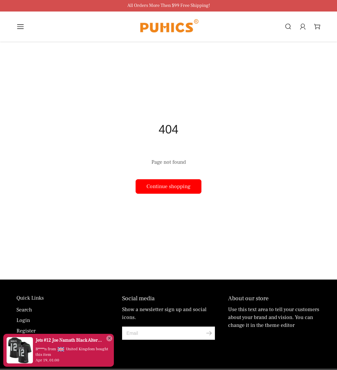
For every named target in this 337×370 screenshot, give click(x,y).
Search (24, 310)
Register (26, 331)
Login (23, 320)
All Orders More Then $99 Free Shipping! (168, 5)
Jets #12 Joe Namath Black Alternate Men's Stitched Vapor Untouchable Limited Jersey (69, 340)
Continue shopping (168, 186)
